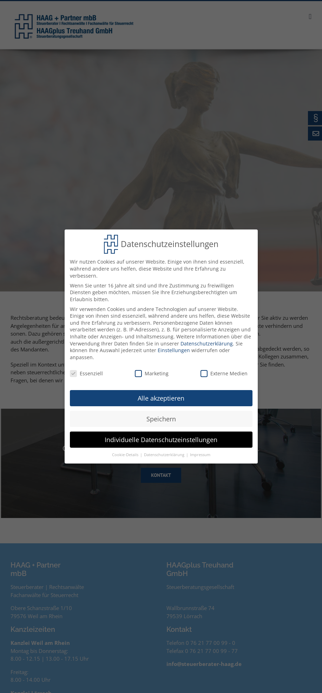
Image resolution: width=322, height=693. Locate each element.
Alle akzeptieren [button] (161, 396)
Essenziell (86, 371)
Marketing (152, 371)
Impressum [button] (200, 453)
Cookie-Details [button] (125, 453)
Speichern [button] (161, 417)
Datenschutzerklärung (206, 341)
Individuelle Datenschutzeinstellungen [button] (161, 437)
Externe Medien (224, 371)
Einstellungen (174, 348)
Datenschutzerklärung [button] (164, 453)
